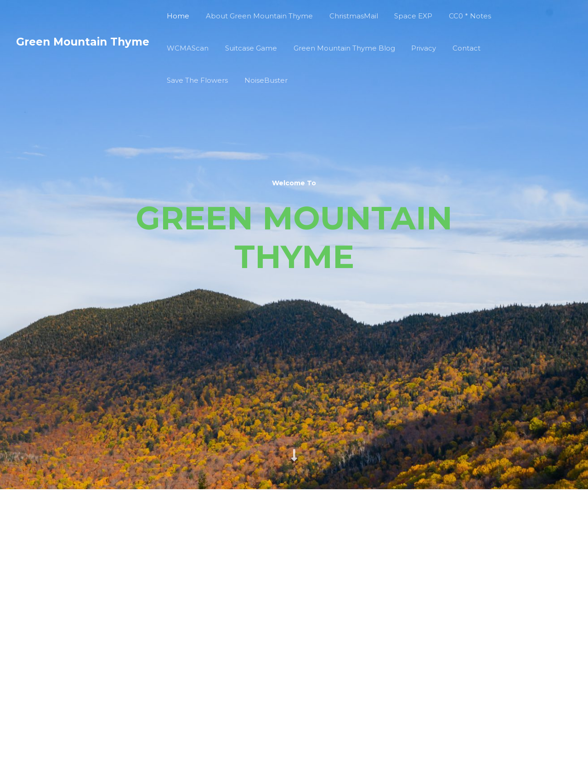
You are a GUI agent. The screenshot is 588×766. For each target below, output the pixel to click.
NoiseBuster (261, 80)
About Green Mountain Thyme (255, 15)
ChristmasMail (346, 15)
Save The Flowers (195, 80)
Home (176, 15)
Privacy (414, 48)
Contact (455, 48)
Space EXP (404, 15)
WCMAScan (186, 48)
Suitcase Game (247, 48)
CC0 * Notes (458, 15)
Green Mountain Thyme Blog (337, 48)
